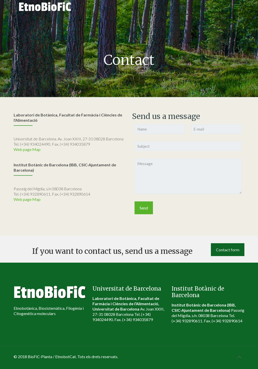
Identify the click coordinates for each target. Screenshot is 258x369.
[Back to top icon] (239, 357)
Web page (22, 149)
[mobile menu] (236, 6)
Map (36, 149)
